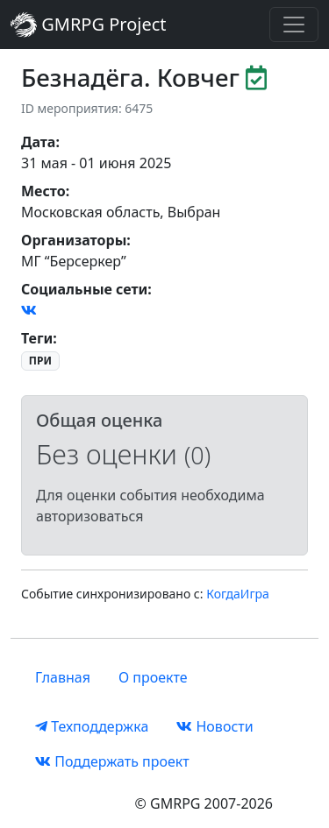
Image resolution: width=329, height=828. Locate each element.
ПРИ (40, 360)
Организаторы (73, 240)
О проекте (153, 677)
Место (43, 191)
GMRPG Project (89, 24)
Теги (37, 338)
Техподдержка (91, 726)
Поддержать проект (112, 761)
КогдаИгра (237, 593)
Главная (62, 677)
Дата (38, 142)
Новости (214, 726)
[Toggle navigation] (293, 24)
